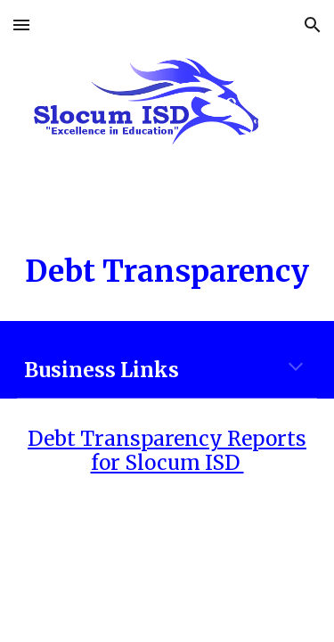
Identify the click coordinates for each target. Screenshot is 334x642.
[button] (21, 24)
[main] (167, 272)
